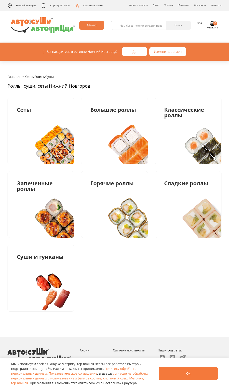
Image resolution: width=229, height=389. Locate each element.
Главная (14, 76)
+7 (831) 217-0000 (55, 5)
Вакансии (183, 5)
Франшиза (200, 5)
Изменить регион (168, 51)
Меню (92, 25)
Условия (168, 5)
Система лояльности (129, 350)
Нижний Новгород (22, 5)
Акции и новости (138, 5)
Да (134, 51)
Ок (188, 373)
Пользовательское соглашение (73, 373)
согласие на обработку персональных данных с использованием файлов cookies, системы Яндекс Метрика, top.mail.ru (79, 378)
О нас (156, 5)
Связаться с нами (89, 5)
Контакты (216, 5)
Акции (84, 350)
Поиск (178, 25)
